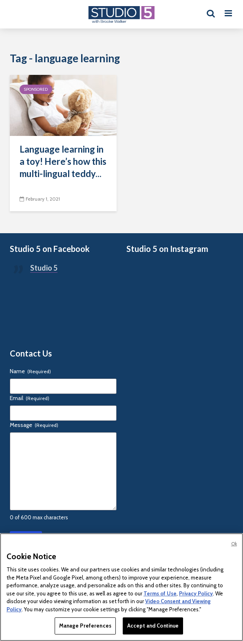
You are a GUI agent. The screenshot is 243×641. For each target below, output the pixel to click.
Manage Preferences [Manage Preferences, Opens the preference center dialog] (85, 625)
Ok (234, 544)
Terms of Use (160, 593)
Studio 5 (43, 267)
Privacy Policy (196, 593)
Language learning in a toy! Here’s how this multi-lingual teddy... (63, 161)
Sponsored (36, 89)
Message (34, 425)
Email (29, 398)
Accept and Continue (153, 625)
